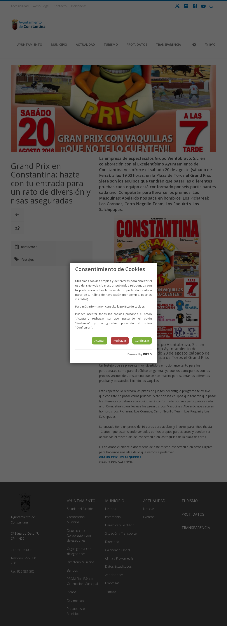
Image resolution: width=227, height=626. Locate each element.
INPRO (147, 354)
